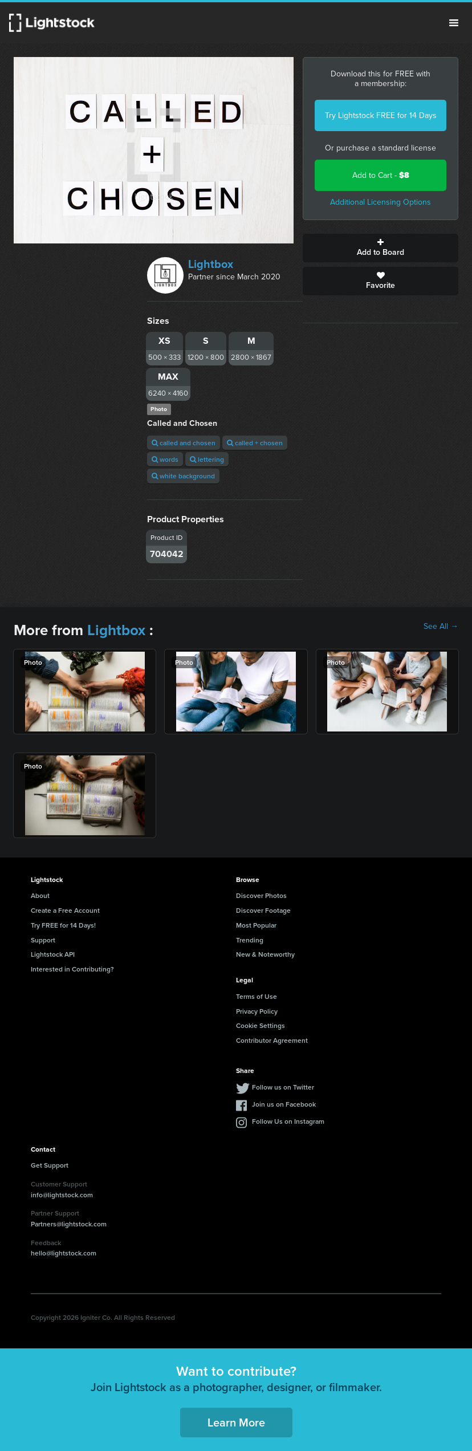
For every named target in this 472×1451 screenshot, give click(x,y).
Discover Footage (263, 910)
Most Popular (256, 925)
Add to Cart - (380, 175)
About (40, 895)
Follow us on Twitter (283, 1087)
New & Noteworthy (265, 954)
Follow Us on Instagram (288, 1121)
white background (183, 476)
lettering (207, 459)
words (165, 459)
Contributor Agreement (272, 1040)
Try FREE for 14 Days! (63, 925)
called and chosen (183, 443)
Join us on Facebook (284, 1104)
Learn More (236, 1422)
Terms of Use (256, 996)
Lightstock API (53, 954)
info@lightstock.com (62, 1195)
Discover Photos (261, 895)
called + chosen (255, 443)
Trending (249, 940)
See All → (441, 626)
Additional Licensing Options (380, 202)
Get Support (49, 1165)
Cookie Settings (260, 1025)
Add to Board (380, 248)
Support (43, 940)
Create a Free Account (65, 910)
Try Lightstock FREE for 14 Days (381, 115)
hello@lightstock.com (63, 1253)
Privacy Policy (257, 1011)
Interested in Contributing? (72, 969)
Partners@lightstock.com (69, 1224)
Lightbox (210, 264)
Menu (454, 23)
